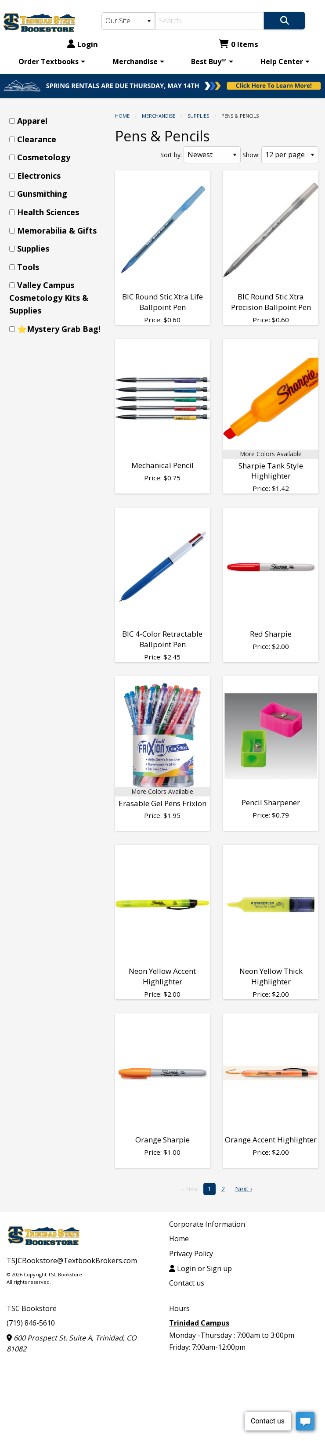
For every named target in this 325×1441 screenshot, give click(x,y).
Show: (251, 155)
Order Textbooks (48, 61)
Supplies (198, 115)
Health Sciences (48, 212)
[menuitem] (50, 61)
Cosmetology (43, 157)
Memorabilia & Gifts (57, 230)
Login (82, 44)
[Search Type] (128, 21)
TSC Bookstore (32, 1308)
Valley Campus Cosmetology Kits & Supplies (48, 298)
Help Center (281, 61)
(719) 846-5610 (31, 1323)
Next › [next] (243, 1189)
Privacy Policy (191, 1253)
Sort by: (171, 155)
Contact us (186, 1283)
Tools (28, 267)
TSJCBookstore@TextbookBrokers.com (72, 1260)
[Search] (209, 20)
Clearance (36, 139)
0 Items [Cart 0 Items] (238, 44)
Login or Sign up (200, 1268)
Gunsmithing (42, 193)
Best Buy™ (209, 61)
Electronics (39, 175)
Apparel (32, 120)
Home (122, 115)
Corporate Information (207, 1224)
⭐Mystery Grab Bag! (59, 329)
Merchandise (135, 61)
